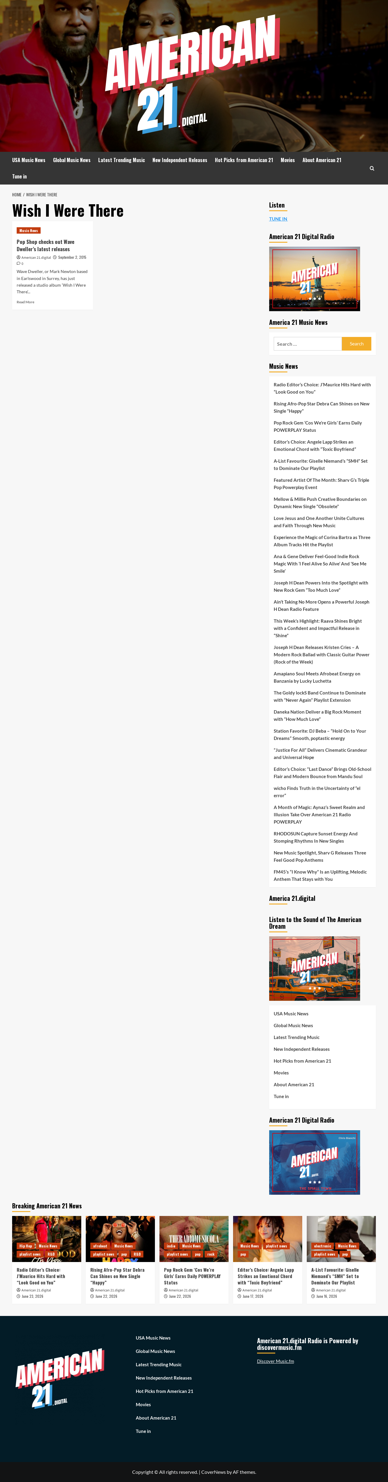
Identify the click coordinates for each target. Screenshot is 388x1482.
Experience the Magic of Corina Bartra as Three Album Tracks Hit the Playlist (322, 541)
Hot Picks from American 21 (244, 160)
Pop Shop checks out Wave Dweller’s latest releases (45, 245)
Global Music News (72, 160)
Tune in (19, 176)
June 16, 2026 (326, 1296)
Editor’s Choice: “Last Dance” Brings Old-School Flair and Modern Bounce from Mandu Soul (322, 772)
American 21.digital (36, 257)
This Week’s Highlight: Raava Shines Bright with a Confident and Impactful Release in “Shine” (318, 628)
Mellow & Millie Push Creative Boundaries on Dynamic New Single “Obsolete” (320, 502)
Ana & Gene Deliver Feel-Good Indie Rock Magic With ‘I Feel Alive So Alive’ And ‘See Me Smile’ (320, 564)
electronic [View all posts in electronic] (322, 1245)
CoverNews (213, 1472)
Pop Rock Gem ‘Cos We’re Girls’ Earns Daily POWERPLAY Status (318, 426)
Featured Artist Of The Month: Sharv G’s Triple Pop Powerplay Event (321, 483)
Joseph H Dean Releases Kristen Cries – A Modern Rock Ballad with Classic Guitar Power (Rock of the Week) (322, 654)
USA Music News (28, 160)
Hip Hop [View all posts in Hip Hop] (25, 1245)
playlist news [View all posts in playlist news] (30, 1254)
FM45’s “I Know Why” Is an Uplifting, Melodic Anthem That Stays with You (320, 875)
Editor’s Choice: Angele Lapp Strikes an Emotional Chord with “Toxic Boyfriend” (315, 445)
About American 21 (322, 160)
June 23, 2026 (32, 1296)
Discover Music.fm (275, 1361)
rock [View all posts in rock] (211, 1254)
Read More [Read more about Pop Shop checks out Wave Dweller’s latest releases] (25, 302)
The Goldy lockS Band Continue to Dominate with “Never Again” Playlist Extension (320, 696)
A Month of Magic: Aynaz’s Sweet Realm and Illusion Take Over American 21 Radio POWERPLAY (319, 814)
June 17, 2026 (253, 1296)
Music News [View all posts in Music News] (28, 230)
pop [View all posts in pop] (124, 1254)
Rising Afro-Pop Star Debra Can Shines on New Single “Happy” (322, 407)
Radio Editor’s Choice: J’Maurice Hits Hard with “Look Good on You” (322, 388)
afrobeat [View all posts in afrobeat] (100, 1245)
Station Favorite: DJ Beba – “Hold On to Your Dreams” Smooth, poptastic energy (320, 734)
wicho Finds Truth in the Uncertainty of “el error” (317, 791)
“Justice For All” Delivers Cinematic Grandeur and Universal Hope (320, 753)
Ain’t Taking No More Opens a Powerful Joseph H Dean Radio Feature (322, 605)
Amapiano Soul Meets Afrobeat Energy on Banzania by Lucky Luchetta (317, 677)
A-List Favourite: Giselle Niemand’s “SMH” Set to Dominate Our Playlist (321, 464)
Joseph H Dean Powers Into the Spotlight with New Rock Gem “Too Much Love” (321, 586)
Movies (288, 160)
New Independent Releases (179, 160)
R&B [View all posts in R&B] (51, 1254)
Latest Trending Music (121, 160)
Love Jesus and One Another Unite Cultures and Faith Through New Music (319, 521)
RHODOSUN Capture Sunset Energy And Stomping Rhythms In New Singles (316, 837)
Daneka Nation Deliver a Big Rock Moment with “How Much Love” (317, 715)
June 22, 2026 (106, 1296)
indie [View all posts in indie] (171, 1245)
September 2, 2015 (72, 257)
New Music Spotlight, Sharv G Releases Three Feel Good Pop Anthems (320, 856)
